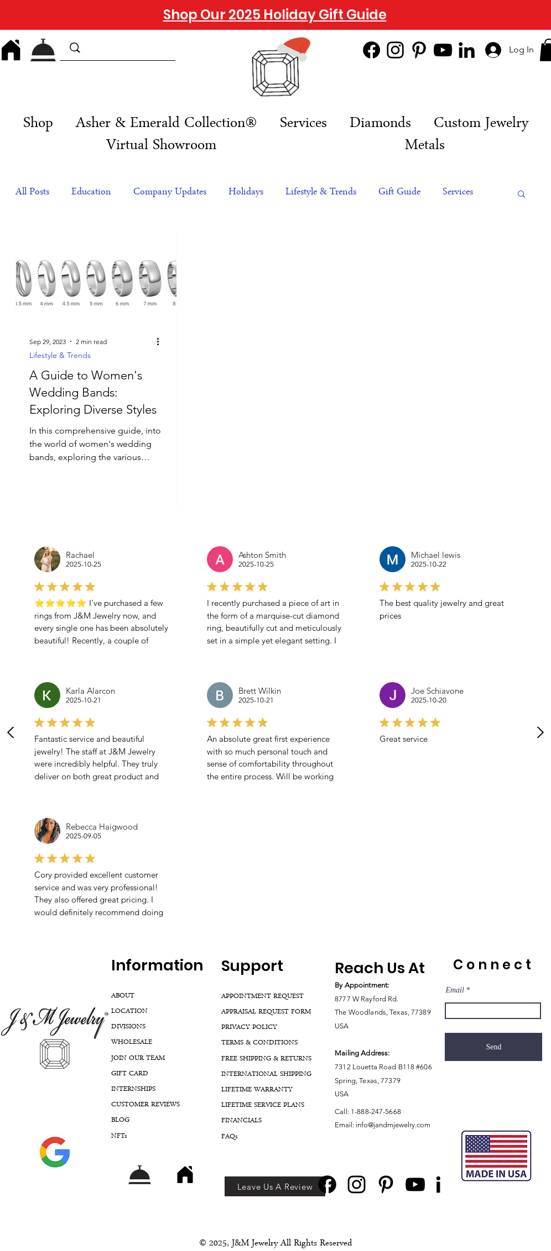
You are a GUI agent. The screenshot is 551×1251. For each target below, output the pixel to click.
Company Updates (169, 192)
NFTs (119, 1136)
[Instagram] (395, 50)
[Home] (11, 50)
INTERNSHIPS (133, 1089)
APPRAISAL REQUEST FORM (266, 1012)
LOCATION (129, 1011)
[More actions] (161, 341)
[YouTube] (443, 50)
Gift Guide (399, 192)
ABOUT (122, 996)
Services (458, 192)
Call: (343, 1111)
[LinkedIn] (466, 50)
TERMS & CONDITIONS (259, 1043)
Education (91, 192)
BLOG (120, 1120)
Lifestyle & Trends (320, 192)
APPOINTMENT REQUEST (262, 996)
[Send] (493, 1047)
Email (454, 990)
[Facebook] (371, 50)
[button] (303, 124)
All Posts (32, 192)
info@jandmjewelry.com (393, 1125)
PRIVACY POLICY (249, 1027)
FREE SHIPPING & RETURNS (266, 1059)
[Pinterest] (419, 50)
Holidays (245, 192)
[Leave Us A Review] (275, 1186)
